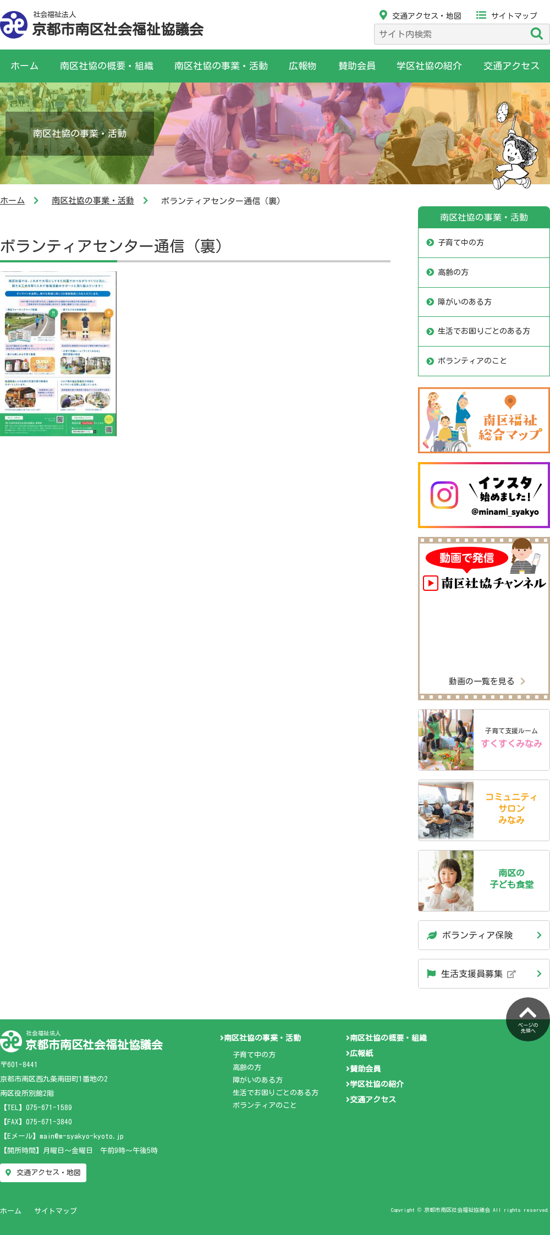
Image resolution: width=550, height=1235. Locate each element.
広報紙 (359, 1053)
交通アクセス (511, 65)
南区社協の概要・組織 (106, 65)
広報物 (303, 65)
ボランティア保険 (470, 935)
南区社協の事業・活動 (221, 65)
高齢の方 (453, 272)
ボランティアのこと (472, 361)
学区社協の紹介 (429, 65)
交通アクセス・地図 (420, 16)
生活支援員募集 (471, 973)
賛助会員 (357, 65)
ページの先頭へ (528, 1018)
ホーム (24, 65)
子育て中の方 (461, 242)
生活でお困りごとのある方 (484, 331)
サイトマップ (506, 16)
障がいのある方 (465, 302)
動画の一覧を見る (487, 681)
